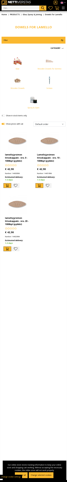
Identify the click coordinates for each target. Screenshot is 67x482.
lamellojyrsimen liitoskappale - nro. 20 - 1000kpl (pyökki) (17, 221)
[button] (33, 48)
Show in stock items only (16, 115)
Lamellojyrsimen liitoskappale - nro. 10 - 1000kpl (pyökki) (49, 157)
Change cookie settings (11, 477)
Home (4, 14)
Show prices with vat (14, 124)
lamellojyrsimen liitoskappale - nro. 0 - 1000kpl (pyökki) (16, 157)
